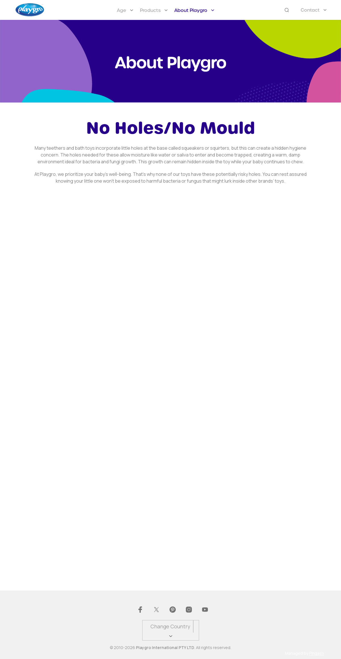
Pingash (316, 653)
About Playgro (190, 10)
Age (121, 10)
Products (150, 10)
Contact (310, 10)
